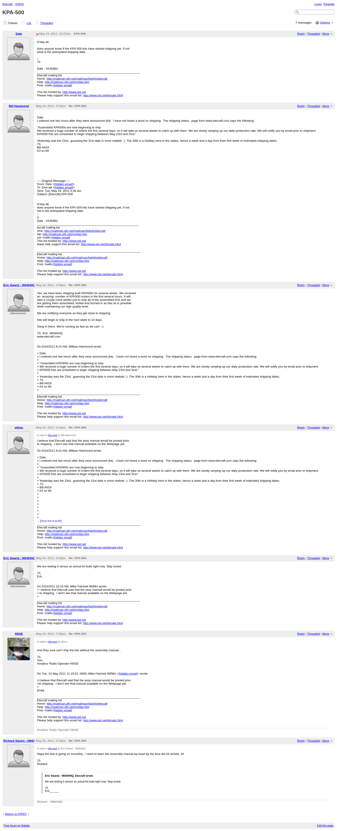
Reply (301, 33)
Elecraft (7, 4)
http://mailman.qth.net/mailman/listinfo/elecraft (77, 78)
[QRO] (19, 4)
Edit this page (325, 825)
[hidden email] (62, 85)
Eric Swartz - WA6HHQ (19, 285)
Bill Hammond (19, 106)
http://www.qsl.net (74, 92)
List (29, 23)
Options (325, 22)
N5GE (19, 633)
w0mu (19, 427)
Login (318, 4)
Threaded (46, 23)
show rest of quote (51, 521)
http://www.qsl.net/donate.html (103, 95)
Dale (19, 33)
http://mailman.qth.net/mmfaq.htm (67, 82)
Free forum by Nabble (17, 825)
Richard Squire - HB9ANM (21, 740)
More (325, 33)
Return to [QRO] (15, 814)
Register (329, 4)
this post (52, 435)
